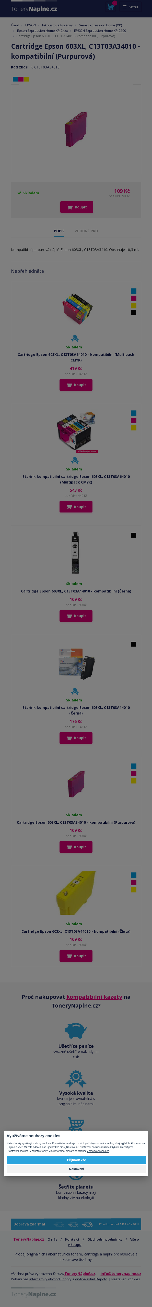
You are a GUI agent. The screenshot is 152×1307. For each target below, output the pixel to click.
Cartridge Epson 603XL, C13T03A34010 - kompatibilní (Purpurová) (76, 822)
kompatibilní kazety (94, 996)
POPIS (59, 230)
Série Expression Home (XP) (100, 25)
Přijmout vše (76, 1160)
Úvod (15, 25)
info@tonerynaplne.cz (121, 1273)
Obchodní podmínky (104, 1239)
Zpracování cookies (98, 1151)
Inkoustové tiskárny (57, 25)
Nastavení (76, 1169)
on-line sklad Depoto (91, 1279)
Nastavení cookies (125, 1279)
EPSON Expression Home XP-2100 (100, 30)
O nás (52, 1239)
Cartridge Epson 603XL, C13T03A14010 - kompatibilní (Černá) (76, 591)
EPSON (30, 25)
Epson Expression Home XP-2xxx (42, 30)
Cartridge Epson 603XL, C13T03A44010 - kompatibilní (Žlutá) (76, 931)
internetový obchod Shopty (50, 1279)
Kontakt (72, 1239)
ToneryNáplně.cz (79, 1273)
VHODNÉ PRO (86, 230)
